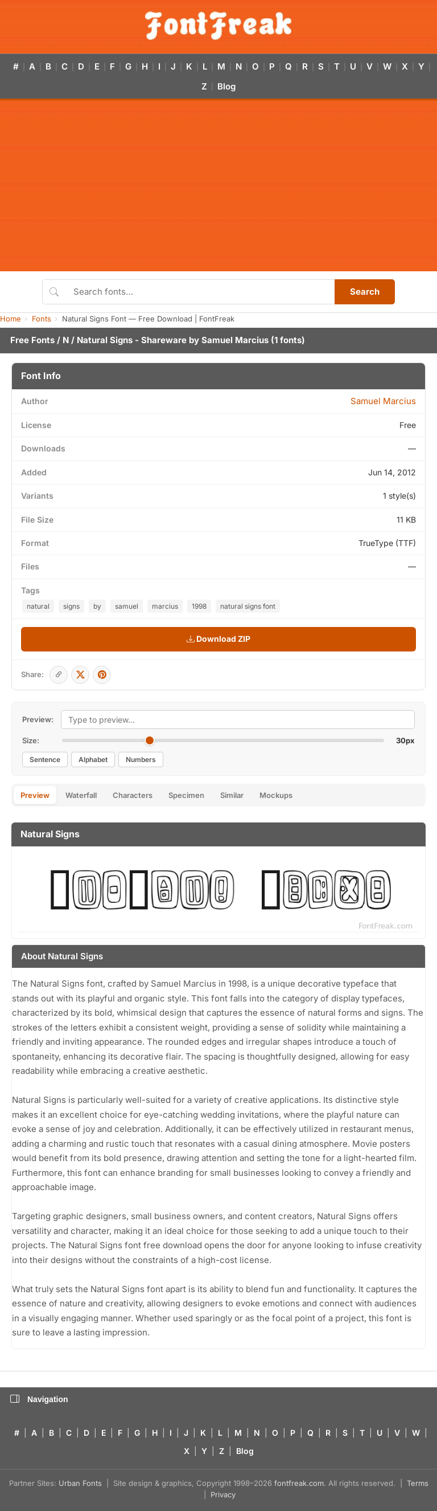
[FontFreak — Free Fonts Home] (218, 25)
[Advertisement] (218, 186)
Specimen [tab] (186, 795)
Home (10, 318)
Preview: (37, 719)
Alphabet (93, 759)
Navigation (39, 1399)
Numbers (141, 759)
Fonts (41, 318)
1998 (199, 606)
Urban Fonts (80, 1483)
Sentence (45, 759)
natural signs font (247, 606)
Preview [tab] (35, 795)
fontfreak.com (299, 1483)
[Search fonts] (200, 291)
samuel (126, 606)
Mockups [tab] (275, 795)
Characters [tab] (132, 795)
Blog (226, 86)
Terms (417, 1483)
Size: (30, 740)
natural (38, 606)
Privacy (223, 1494)
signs (71, 606)
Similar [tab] (232, 795)
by (97, 606)
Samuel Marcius (235, 340)
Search (365, 291)
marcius (165, 606)
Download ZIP (218, 639)
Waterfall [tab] (81, 795)
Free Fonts (32, 340)
